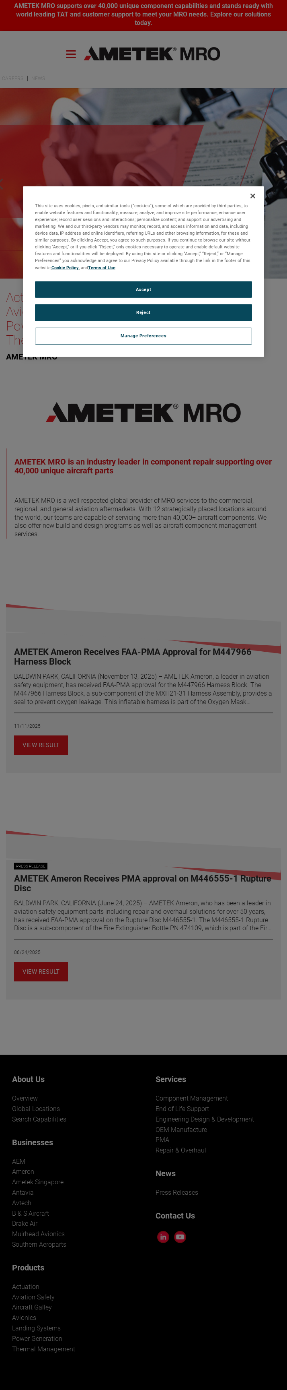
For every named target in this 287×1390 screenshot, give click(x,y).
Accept (143, 289)
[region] (143, 271)
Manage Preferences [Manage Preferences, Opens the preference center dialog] (143, 336)
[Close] (253, 196)
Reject (143, 312)
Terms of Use (101, 267)
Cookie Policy (65, 267)
